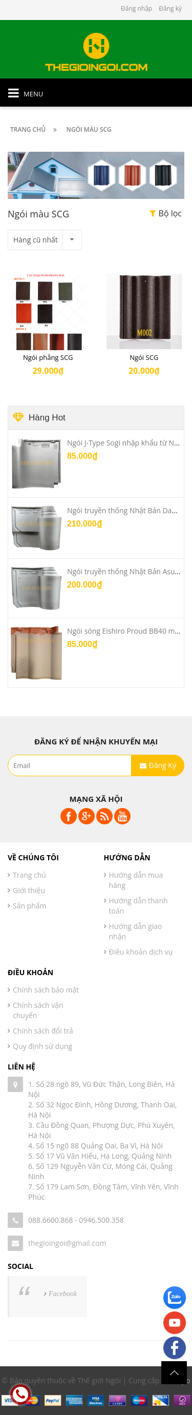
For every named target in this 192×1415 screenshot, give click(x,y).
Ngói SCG (144, 357)
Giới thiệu (29, 890)
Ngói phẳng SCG (48, 357)
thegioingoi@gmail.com (67, 1243)
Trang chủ (29, 875)
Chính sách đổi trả (43, 1031)
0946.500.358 (101, 1220)
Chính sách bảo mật (46, 990)
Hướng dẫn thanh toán (138, 906)
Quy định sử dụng (42, 1046)
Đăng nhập (136, 8)
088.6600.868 (50, 1220)
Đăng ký (170, 8)
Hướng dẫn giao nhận (135, 931)
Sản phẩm (30, 906)
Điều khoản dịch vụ (141, 952)
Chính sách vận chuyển (38, 1010)
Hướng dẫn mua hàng (136, 880)
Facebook (63, 1294)
